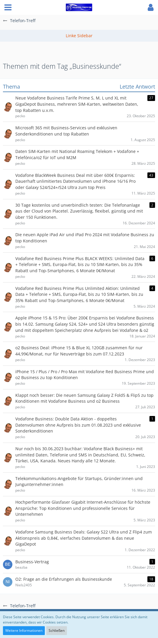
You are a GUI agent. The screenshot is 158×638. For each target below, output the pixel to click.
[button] (8, 7)
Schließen (57, 630)
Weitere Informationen (23, 630)
